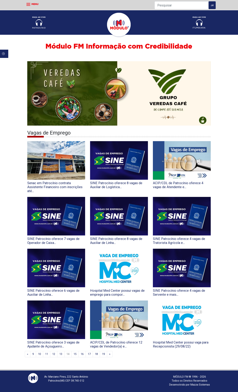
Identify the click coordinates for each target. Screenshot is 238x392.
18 (96, 354)
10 (39, 354)
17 (89, 354)
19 (103, 354)
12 (53, 354)
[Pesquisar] (182, 5)
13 (60, 354)
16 (82, 354)
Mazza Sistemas (200, 384)
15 (75, 354)
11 (46, 354)
